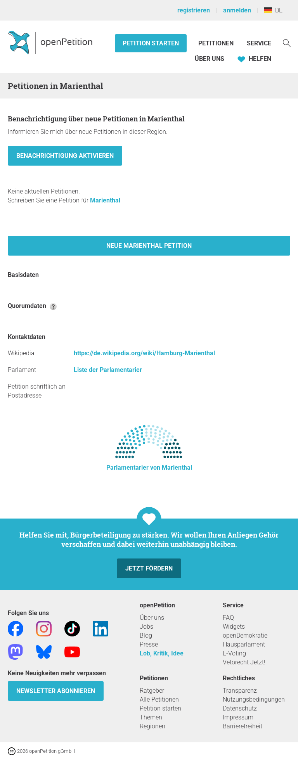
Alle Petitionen (159, 699)
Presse (149, 644)
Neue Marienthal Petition (149, 245)
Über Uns (209, 58)
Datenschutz (240, 708)
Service (259, 43)
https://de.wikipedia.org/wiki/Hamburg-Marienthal (144, 353)
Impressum (238, 717)
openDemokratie (245, 635)
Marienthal (105, 200)
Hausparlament (244, 644)
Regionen (152, 726)
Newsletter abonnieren (55, 691)
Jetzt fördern (149, 568)
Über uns (152, 617)
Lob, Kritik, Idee (162, 653)
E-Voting (234, 653)
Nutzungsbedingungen (254, 699)
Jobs (146, 626)
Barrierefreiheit (242, 726)
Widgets (234, 626)
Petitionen (216, 43)
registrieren (193, 10)
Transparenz (240, 690)
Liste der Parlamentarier (108, 369)
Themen (151, 717)
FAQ (228, 617)
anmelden (237, 10)
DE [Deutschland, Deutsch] (273, 10)
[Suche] (287, 42)
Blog (146, 635)
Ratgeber (152, 690)
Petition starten (151, 43)
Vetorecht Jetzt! (244, 662)
